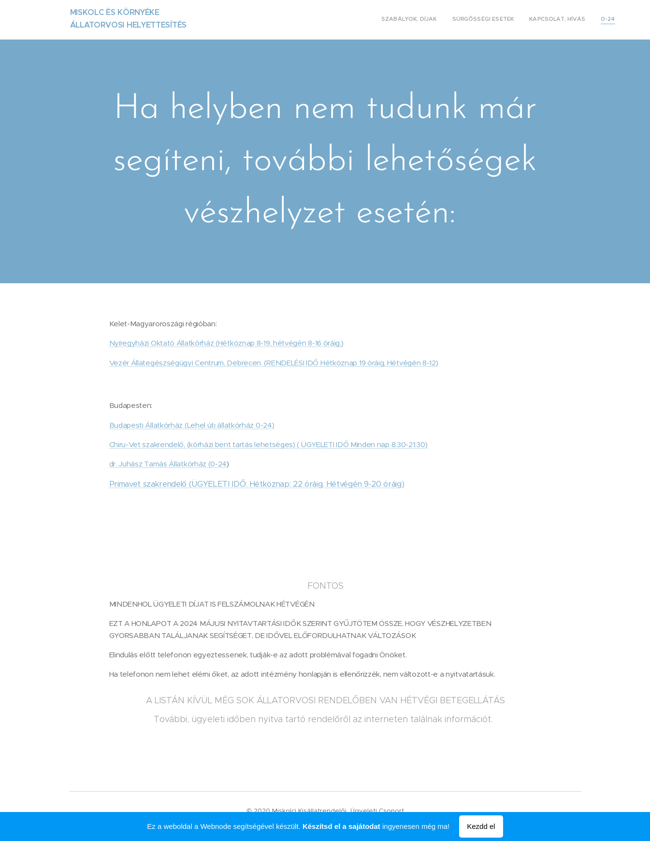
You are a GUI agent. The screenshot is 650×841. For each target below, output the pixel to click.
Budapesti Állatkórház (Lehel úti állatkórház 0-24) (191, 425)
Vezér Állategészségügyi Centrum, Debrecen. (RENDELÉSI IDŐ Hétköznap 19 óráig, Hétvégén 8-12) (273, 362)
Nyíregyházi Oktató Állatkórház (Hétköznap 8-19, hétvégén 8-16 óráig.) (226, 343)
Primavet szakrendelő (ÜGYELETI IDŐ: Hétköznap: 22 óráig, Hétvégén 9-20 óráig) (256, 484)
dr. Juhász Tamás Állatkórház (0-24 (168, 463)
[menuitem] (571, 20)
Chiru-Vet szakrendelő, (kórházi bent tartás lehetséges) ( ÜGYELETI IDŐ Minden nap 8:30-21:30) (268, 444)
